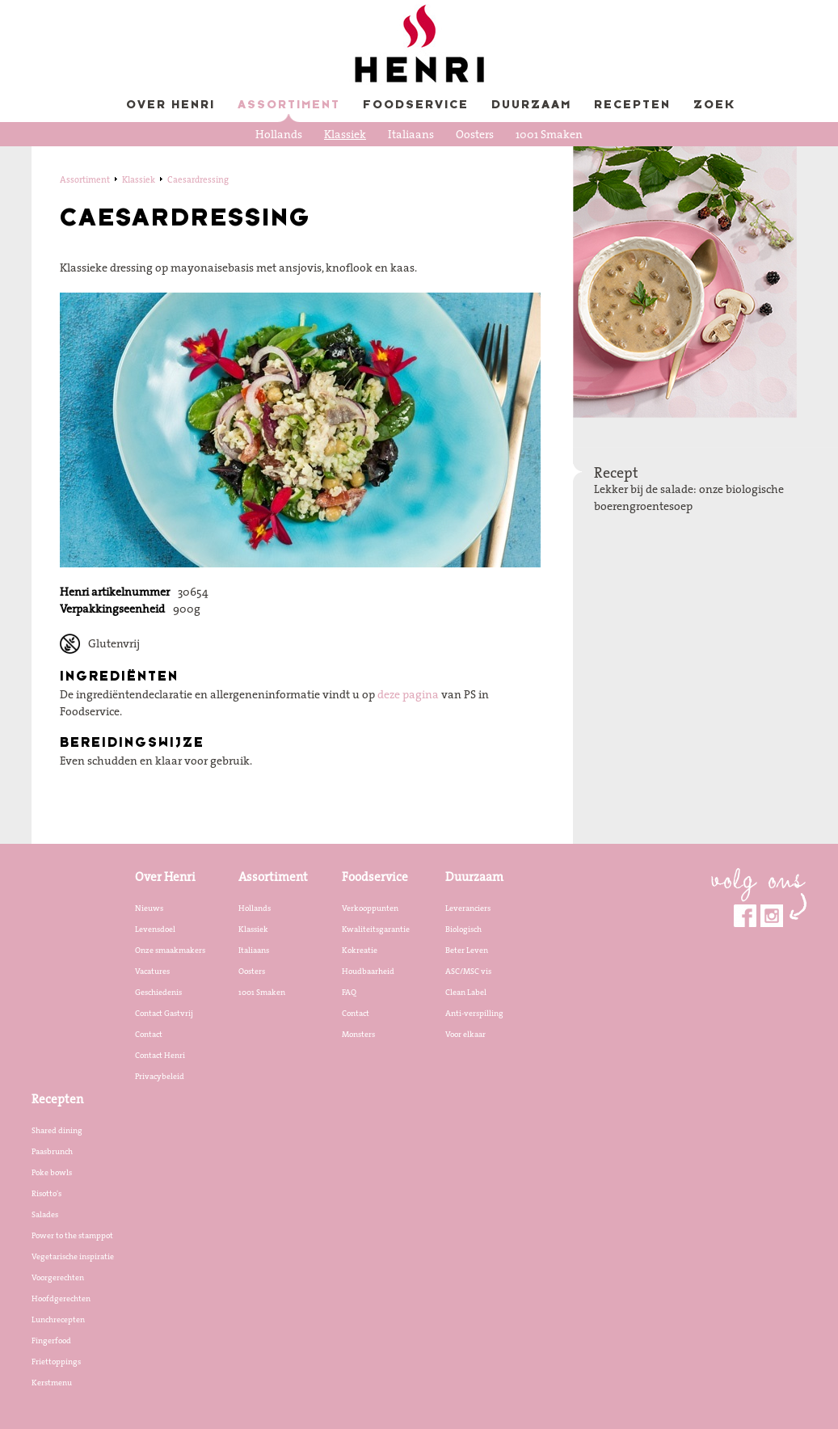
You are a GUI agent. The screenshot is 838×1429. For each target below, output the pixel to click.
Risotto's (46, 1193)
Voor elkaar (465, 1033)
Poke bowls (52, 1172)
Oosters (475, 134)
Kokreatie (359, 949)
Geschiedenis (158, 991)
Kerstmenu (52, 1382)
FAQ (349, 991)
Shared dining (57, 1129)
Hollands (278, 134)
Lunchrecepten (58, 1319)
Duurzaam (531, 105)
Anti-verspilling (474, 1012)
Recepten (632, 105)
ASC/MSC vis (468, 970)
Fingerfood (51, 1340)
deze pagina (408, 694)
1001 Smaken (549, 134)
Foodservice (416, 105)
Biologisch (463, 928)
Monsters (358, 1033)
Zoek (714, 105)
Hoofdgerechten (61, 1298)
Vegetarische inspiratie (73, 1256)
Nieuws (149, 907)
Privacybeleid (159, 1075)
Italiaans (411, 134)
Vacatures (152, 970)
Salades (45, 1214)
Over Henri (170, 105)
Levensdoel (155, 928)
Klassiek (345, 134)
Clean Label (465, 991)
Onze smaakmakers (170, 949)
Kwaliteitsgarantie (376, 928)
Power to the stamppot (72, 1235)
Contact (148, 1033)
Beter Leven (466, 949)
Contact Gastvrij (164, 1012)
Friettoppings (56, 1361)
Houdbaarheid (368, 970)
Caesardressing (198, 179)
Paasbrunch (52, 1150)
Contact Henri (160, 1054)
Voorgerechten (58, 1277)
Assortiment (289, 105)
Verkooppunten (370, 907)
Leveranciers (468, 907)
